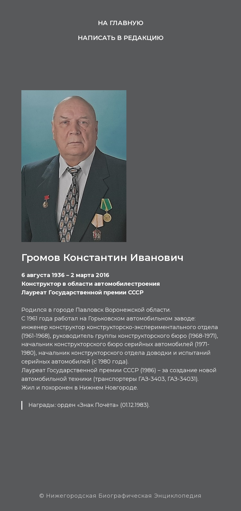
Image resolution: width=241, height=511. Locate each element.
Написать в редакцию (121, 38)
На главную (120, 23)
